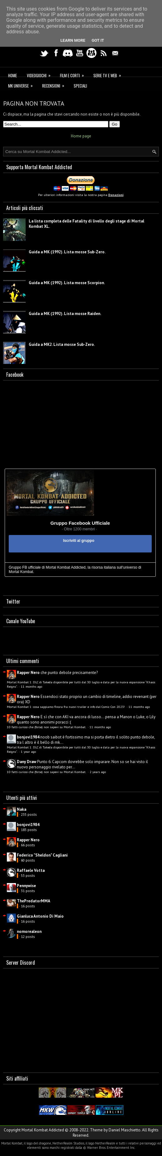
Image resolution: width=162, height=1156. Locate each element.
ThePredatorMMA (33, 901)
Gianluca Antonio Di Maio (40, 916)
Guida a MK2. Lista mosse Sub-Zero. (62, 344)
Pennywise (26, 885)
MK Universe (22, 85)
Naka (21, 809)
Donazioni (116, 195)
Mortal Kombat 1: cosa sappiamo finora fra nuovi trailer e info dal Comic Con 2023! (66, 707)
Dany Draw (26, 761)
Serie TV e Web (109, 75)
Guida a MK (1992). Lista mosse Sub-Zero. (67, 252)
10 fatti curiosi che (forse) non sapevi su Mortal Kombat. (47, 727)
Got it (97, 40)
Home (12, 75)
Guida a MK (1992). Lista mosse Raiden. (65, 313)
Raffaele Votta (31, 870)
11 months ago (31, 686)
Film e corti (74, 75)
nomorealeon (29, 931)
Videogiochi (41, 75)
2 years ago (98, 772)
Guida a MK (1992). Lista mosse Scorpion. (67, 282)
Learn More (73, 40)
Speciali (80, 86)
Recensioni (55, 85)
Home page (81, 136)
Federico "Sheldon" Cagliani (42, 855)
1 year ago (28, 751)
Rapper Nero (28, 672)
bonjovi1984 (28, 737)
